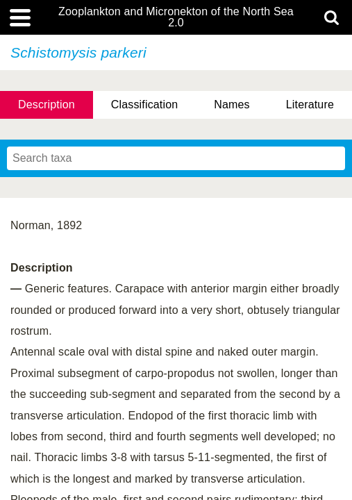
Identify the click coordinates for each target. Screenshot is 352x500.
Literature (310, 104)
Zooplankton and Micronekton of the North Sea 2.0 (176, 17)
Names (231, 104)
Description (46, 104)
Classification (144, 104)
